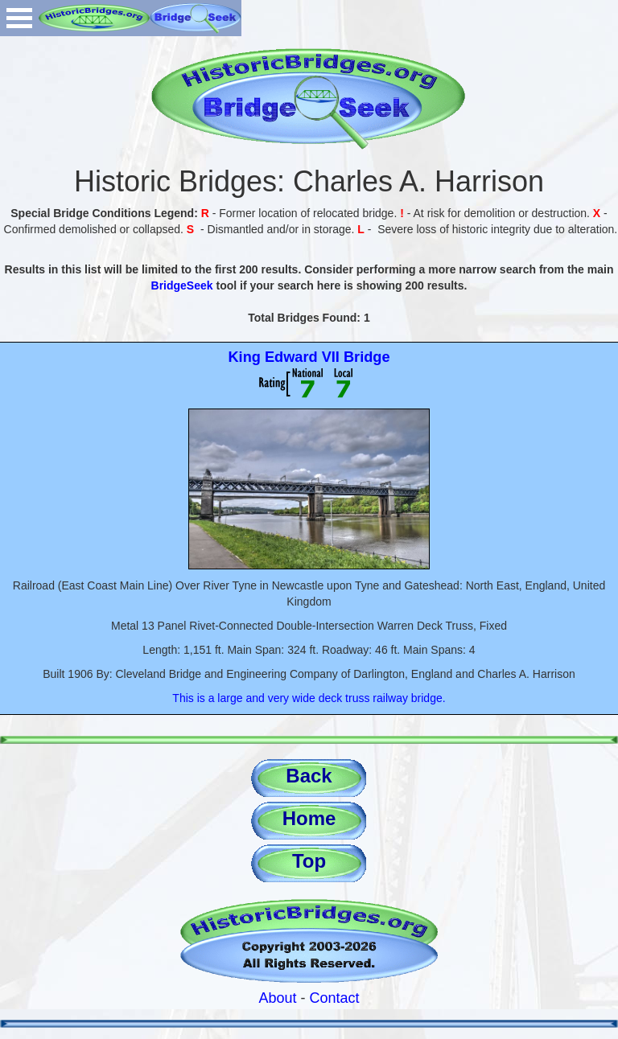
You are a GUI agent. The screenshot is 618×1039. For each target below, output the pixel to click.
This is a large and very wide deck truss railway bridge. (308, 698)
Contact (335, 998)
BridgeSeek (182, 285)
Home (309, 818)
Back (309, 775)
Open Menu (19, 18)
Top (309, 861)
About (277, 998)
